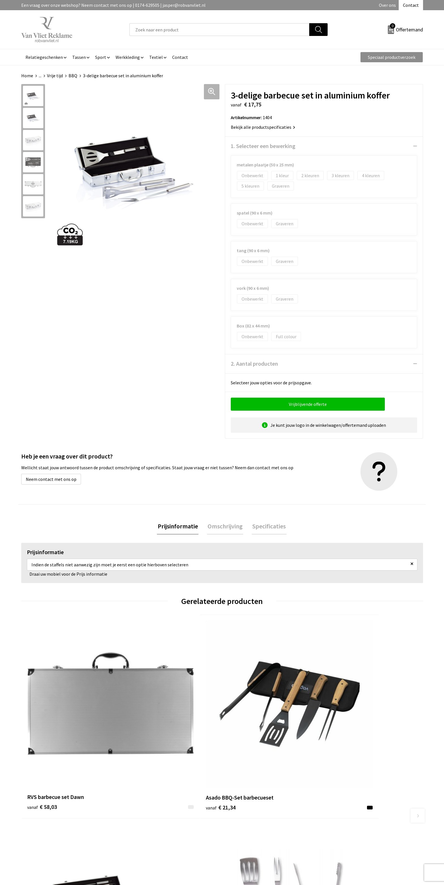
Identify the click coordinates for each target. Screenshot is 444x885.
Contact (411, 5)
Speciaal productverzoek (391, 57)
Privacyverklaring (345, 807)
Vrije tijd (55, 75)
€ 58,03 (42, 728)
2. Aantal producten (254, 363)
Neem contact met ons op (51, 479)
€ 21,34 (142, 728)
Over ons (387, 5)
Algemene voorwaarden (352, 790)
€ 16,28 (343, 728)
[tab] (179, 526)
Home (27, 75)
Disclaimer (339, 815)
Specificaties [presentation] (268, 526)
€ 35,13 (243, 737)
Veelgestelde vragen (149, 798)
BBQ (73, 75)
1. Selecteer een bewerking (263, 145)
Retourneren (241, 798)
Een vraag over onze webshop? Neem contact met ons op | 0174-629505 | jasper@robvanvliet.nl (113, 5)
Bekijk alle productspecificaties (263, 127)
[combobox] (219, 29)
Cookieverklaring (345, 798)
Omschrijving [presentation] (225, 526)
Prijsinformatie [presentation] (179, 526)
